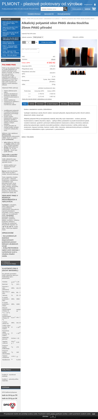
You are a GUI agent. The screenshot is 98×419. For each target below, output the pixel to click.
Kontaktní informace (34, 14)
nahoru (24, 137)
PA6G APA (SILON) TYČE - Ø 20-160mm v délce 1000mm (10, 23)
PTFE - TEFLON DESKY (9, 55)
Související (40, 104)
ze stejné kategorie (52, 104)
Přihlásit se (79, 4)
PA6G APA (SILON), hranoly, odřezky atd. (8, 42)
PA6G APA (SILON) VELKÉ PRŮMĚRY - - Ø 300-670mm (10, 34)
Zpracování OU (49, 14)
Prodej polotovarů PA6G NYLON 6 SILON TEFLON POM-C (20, 9)
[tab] (25, 103)
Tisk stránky (30, 137)
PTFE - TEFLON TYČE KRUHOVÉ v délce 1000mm (10, 52)
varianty (32, 104)
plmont (53, 59)
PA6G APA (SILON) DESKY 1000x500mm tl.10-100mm (37, 99)
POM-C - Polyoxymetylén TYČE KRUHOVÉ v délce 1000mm (9, 47)
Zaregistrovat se (88, 4)
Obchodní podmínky (64, 14)
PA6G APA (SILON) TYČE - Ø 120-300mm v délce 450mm (10, 29)
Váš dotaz (64, 104)
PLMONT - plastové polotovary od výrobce (42, 3)
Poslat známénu (74, 104)
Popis (25, 104)
